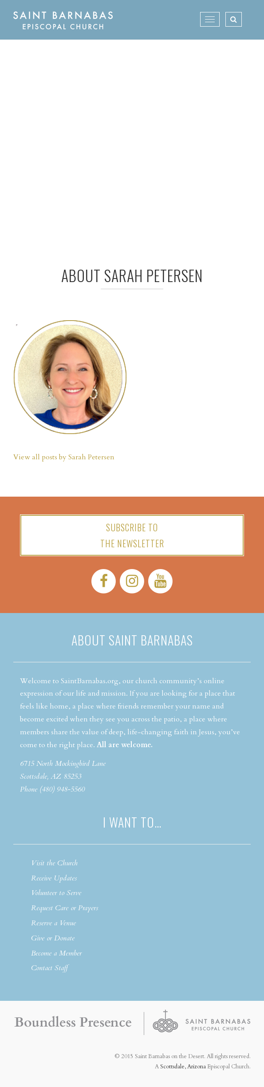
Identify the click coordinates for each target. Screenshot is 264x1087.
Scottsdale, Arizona (183, 1067)
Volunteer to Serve (56, 893)
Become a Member (56, 953)
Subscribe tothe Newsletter (132, 535)
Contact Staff (49, 968)
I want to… (132, 822)
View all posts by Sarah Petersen (63, 457)
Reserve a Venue (53, 923)
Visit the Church (54, 863)
